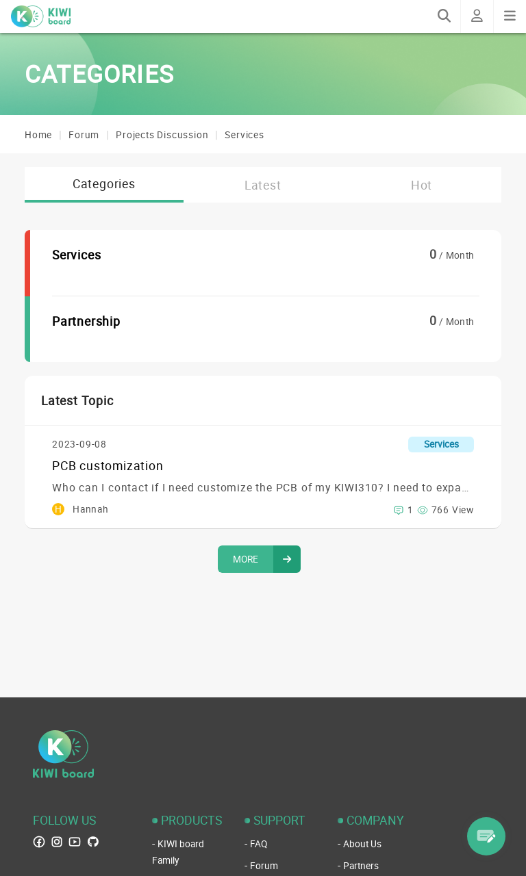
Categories (104, 183)
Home (38, 135)
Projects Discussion (162, 135)
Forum (83, 135)
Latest (263, 185)
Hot (421, 185)
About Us (362, 844)
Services (244, 135)
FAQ (258, 844)
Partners (361, 866)
